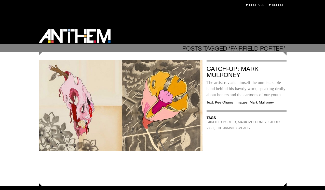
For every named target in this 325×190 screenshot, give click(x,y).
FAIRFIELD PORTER (221, 122)
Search (278, 5)
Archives (256, 5)
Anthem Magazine (75, 36)
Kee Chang (224, 102)
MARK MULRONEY (252, 122)
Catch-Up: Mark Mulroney (233, 72)
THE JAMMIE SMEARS (233, 128)
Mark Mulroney (262, 102)
